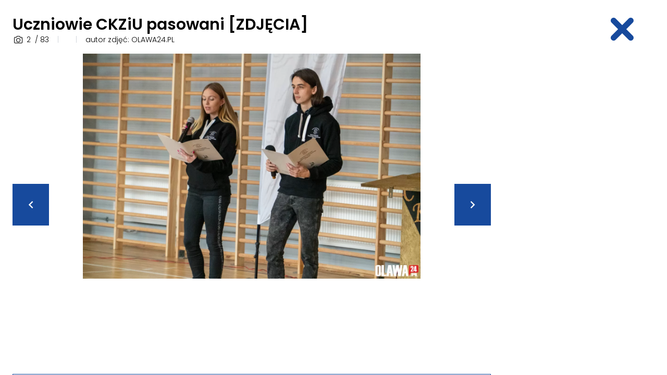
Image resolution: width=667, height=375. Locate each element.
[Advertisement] (581, 210)
